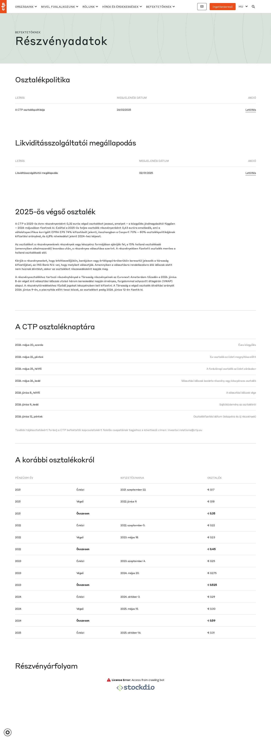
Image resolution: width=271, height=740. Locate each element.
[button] (7, 732)
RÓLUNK (88, 6)
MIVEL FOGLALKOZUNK (58, 6)
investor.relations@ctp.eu (185, 430)
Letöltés (250, 109)
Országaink (24, 6)
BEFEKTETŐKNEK (158, 6)
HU (241, 6)
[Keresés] (253, 6)
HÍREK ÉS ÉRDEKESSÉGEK (120, 6)
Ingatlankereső (223, 6)
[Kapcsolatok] (202, 6)
